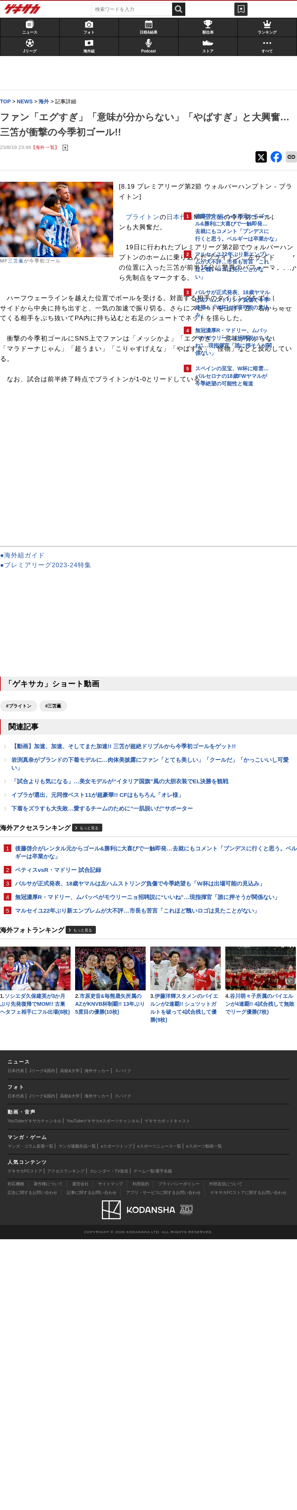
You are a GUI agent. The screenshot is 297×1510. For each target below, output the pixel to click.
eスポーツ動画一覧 (204, 1416)
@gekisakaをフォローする (225, 505)
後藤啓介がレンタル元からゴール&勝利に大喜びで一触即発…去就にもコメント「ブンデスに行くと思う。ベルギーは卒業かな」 (92, 1019)
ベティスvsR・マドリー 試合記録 (62, 1042)
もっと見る (92, 991)
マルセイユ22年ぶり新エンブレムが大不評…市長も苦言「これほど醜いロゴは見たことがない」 (90, 1104)
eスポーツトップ (116, 1416)
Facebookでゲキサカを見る (227, 520)
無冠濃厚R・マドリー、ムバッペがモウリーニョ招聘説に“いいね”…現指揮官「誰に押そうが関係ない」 (89, 1082)
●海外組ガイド (26, 682)
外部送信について (225, 1454)
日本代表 (143, 273)
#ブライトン (22, 833)
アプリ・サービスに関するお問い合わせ (163, 1463)
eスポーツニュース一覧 (159, 1416)
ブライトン (146, 263)
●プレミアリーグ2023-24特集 (49, 692)
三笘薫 (20, 276)
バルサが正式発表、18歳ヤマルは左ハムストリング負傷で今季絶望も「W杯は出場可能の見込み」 (90, 1060)
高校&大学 (69, 1341)
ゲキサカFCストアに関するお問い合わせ (248, 1463)
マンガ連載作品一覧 (77, 1416)
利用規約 (140, 1454)
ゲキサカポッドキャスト (167, 1391)
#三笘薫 (57, 833)
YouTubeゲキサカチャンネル (35, 1391)
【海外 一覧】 (49, 162)
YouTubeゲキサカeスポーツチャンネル (103, 1391)
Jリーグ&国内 (42, 1341)
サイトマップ (110, 1454)
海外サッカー (97, 1341)
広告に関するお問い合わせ (32, 1463)
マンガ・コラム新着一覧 (30, 1416)
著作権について (48, 1454)
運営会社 (80, 1454)
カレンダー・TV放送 (109, 1441)
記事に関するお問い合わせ (92, 1463)
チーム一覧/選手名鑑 (153, 1441)
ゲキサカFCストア (25, 1441)
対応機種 (16, 1454)
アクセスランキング (66, 1441)
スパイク (123, 1341)
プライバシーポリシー (179, 1454)
